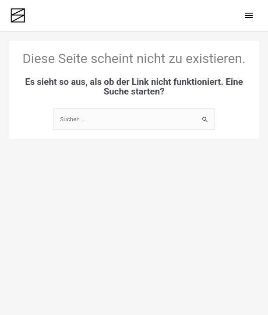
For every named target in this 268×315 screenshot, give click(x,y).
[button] (249, 302)
